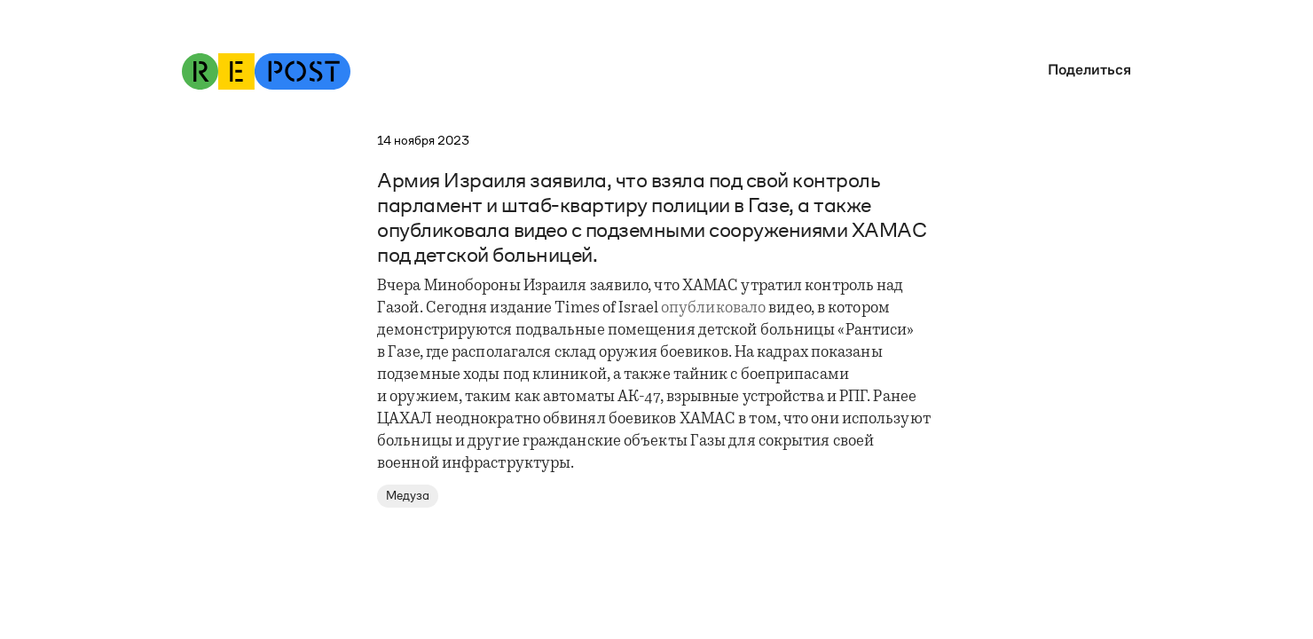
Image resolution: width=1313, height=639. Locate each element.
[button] (1085, 69)
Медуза (407, 495)
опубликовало (713, 309)
